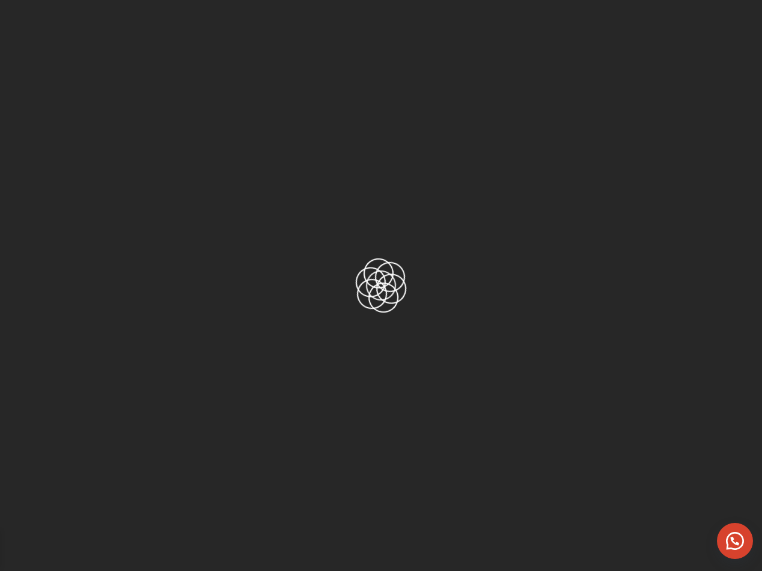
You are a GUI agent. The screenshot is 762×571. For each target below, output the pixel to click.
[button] (735, 541)
